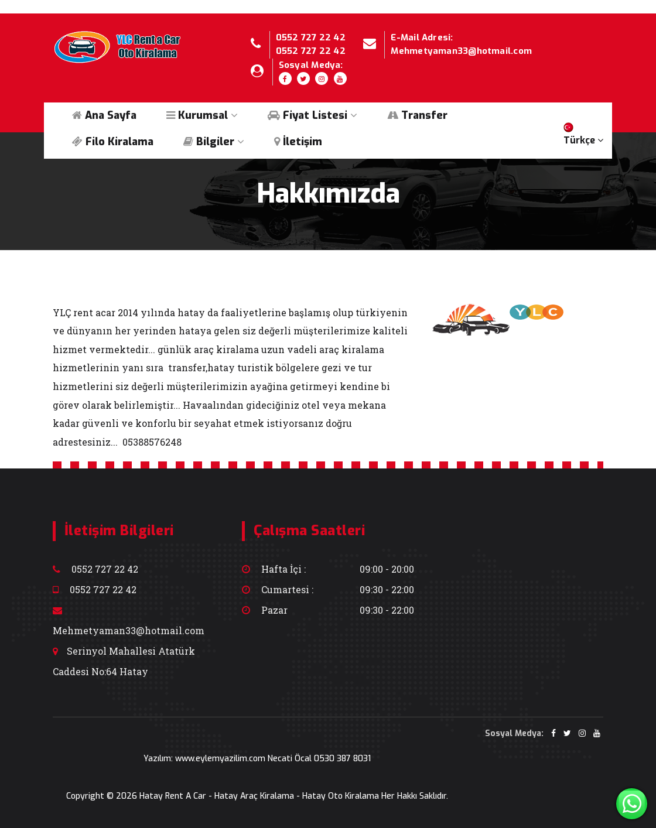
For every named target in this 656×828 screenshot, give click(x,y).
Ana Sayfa (104, 115)
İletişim (298, 142)
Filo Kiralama (112, 142)
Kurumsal (202, 115)
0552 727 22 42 (311, 37)
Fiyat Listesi (312, 115)
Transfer (417, 115)
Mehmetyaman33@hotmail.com (461, 51)
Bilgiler (213, 142)
